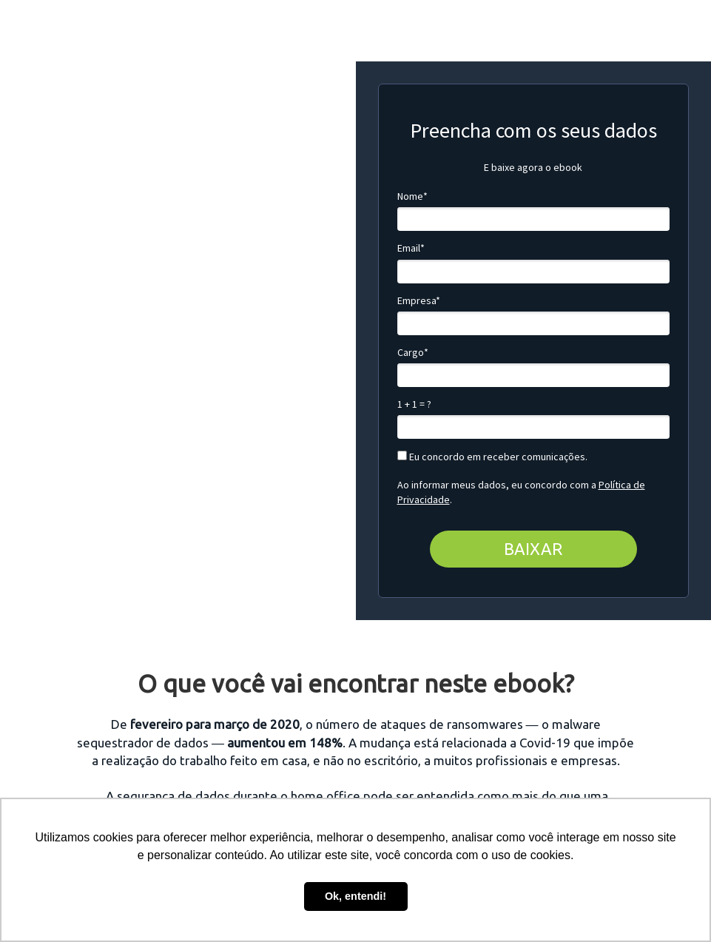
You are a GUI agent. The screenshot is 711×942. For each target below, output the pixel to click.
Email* (411, 248)
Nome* (412, 196)
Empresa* (418, 301)
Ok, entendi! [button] (355, 896)
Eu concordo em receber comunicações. (492, 457)
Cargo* (412, 352)
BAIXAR (533, 548)
